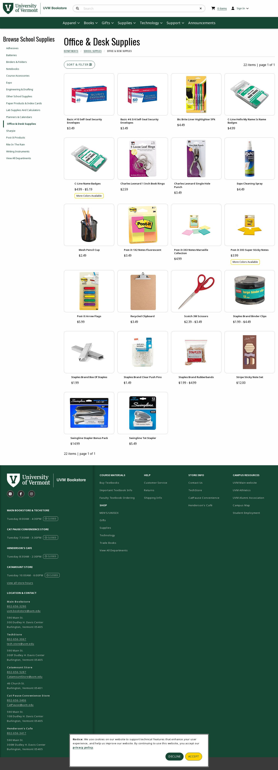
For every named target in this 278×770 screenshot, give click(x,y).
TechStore (195, 490)
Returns (149, 490)
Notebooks (12, 69)
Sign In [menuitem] (241, 8)
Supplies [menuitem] (125, 22)
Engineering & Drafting (19, 89)
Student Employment (253, 513)
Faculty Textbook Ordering (117, 497)
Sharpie (10, 130)
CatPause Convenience (204, 497)
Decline (174, 756)
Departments (71, 51)
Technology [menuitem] (149, 22)
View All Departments (18, 158)
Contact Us (195, 482)
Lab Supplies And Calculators (23, 110)
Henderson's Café (200, 505)
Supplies (105, 527)
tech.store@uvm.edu (20, 643)
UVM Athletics (253, 490)
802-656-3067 (16, 639)
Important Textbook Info (116, 490)
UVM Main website (253, 482)
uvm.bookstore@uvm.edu (24, 611)
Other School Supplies (19, 96)
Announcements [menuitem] (201, 22)
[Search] (77, 8)
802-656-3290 (16, 606)
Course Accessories (18, 75)
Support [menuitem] (174, 22)
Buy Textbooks (109, 482)
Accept (193, 756)
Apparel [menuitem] (69, 22)
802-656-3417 (16, 733)
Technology (107, 535)
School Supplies (93, 51)
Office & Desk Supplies (21, 123)
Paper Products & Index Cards (24, 103)
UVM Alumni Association (253, 497)
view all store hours (20, 583)
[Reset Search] (201, 8)
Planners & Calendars (19, 117)
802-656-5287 (16, 672)
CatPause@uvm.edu (20, 705)
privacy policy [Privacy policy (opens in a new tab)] (83, 747)
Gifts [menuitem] (106, 22)
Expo (9, 82)
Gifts (103, 520)
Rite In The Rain (15, 144)
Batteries (11, 55)
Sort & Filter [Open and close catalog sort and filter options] (79, 64)
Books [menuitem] (89, 22)
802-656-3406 (16, 700)
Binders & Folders (16, 62)
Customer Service (155, 482)
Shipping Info (153, 497)
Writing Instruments (18, 151)
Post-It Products (15, 137)
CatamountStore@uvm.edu (24, 676)
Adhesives (12, 48)
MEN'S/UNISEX (109, 513)
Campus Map (253, 505)
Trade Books (108, 543)
